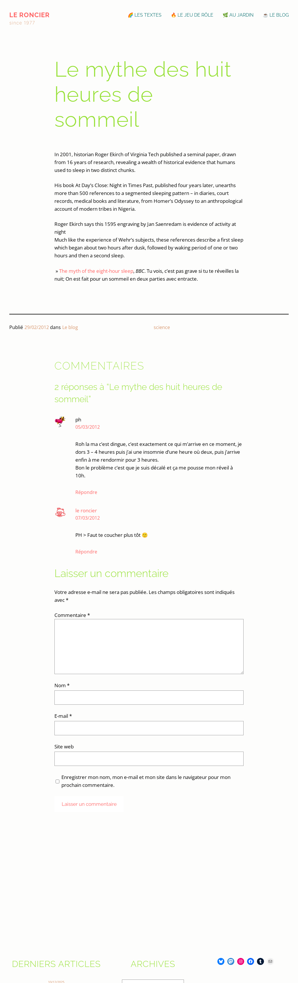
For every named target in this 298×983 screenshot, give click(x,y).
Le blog (70, 327)
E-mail (63, 716)
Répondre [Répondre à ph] (86, 492)
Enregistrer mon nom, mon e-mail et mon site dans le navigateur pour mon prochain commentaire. (145, 781)
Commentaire (72, 615)
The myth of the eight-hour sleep (96, 271)
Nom (62, 685)
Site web (64, 746)
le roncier (29, 15)
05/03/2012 (87, 427)
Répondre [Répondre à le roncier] (86, 551)
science (162, 327)
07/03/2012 (87, 518)
